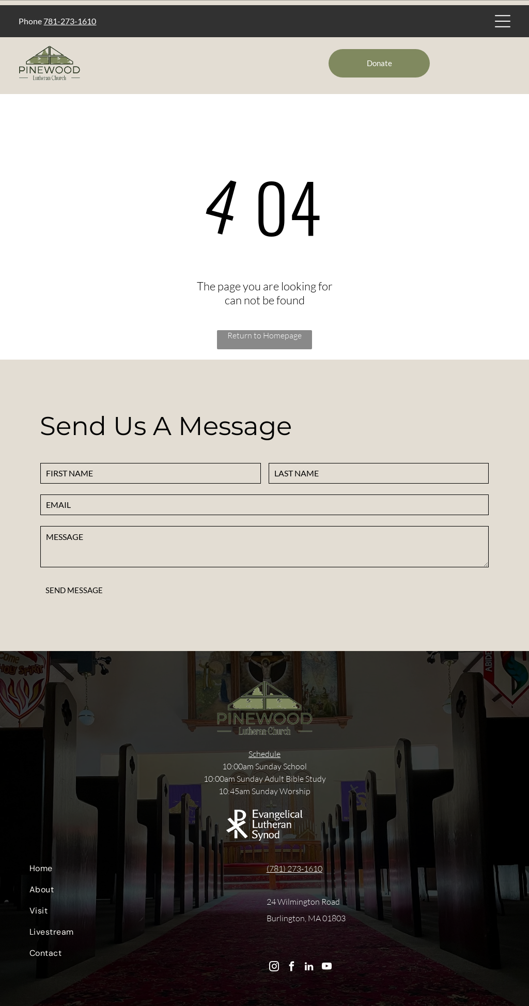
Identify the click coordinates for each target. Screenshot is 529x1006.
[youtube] (326, 968)
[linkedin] (309, 968)
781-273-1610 (69, 21)
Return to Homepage (264, 335)
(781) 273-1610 (294, 868)
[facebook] (291, 968)
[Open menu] (502, 21)
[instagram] (274, 968)
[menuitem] (138, 870)
